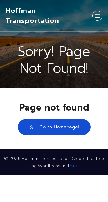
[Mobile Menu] (97, 16)
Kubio (76, 165)
